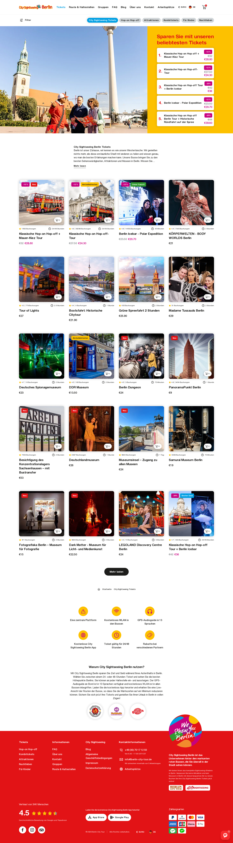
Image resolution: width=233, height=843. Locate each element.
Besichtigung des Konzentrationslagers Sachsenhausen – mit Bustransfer (34, 466)
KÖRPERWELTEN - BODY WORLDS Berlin (187, 236)
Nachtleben (205, 20)
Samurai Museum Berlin (185, 460)
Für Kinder (189, 20)
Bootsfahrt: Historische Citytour (85, 312)
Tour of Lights (29, 310)
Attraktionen (151, 20)
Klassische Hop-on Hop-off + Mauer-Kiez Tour (181, 55)
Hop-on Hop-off (130, 20)
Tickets (60, 7)
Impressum (92, 763)
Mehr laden (116, 571)
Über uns (135, 7)
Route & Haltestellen (81, 7)
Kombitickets (171, 20)
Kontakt (149, 7)
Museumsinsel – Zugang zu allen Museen (138, 462)
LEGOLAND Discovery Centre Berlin (140, 547)
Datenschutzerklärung (98, 768)
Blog (123, 7)
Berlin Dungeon (130, 387)
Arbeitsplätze (166, 7)
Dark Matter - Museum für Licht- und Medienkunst (87, 547)
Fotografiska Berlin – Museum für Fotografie (40, 547)
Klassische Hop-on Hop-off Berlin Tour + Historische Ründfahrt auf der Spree (180, 119)
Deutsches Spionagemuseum (40, 387)
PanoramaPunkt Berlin (185, 387)
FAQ (114, 7)
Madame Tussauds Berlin (186, 310)
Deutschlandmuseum (84, 460)
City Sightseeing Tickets (102, 20)
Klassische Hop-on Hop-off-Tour (181, 71)
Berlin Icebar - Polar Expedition (182, 102)
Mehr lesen (80, 166)
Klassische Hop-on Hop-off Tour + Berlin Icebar (183, 87)
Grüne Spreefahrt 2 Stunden (139, 310)
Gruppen (103, 7)
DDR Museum (79, 387)
